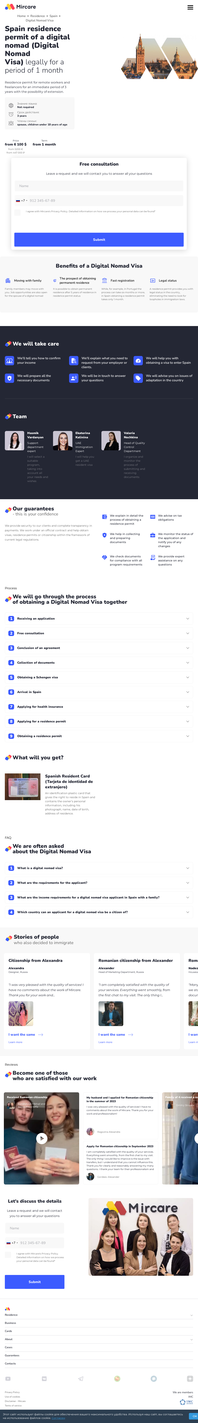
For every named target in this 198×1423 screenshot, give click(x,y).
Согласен (58, 1418)
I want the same (26, 1034)
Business (10, 1323)
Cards (8, 1331)
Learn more (15, 1042)
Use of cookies (12, 1396)
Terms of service (13, 1405)
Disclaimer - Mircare (15, 1401)
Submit (99, 239)
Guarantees (12, 1355)
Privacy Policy (12, 1392)
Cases (8, 1347)
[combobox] (21, 200)
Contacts (10, 1363)
